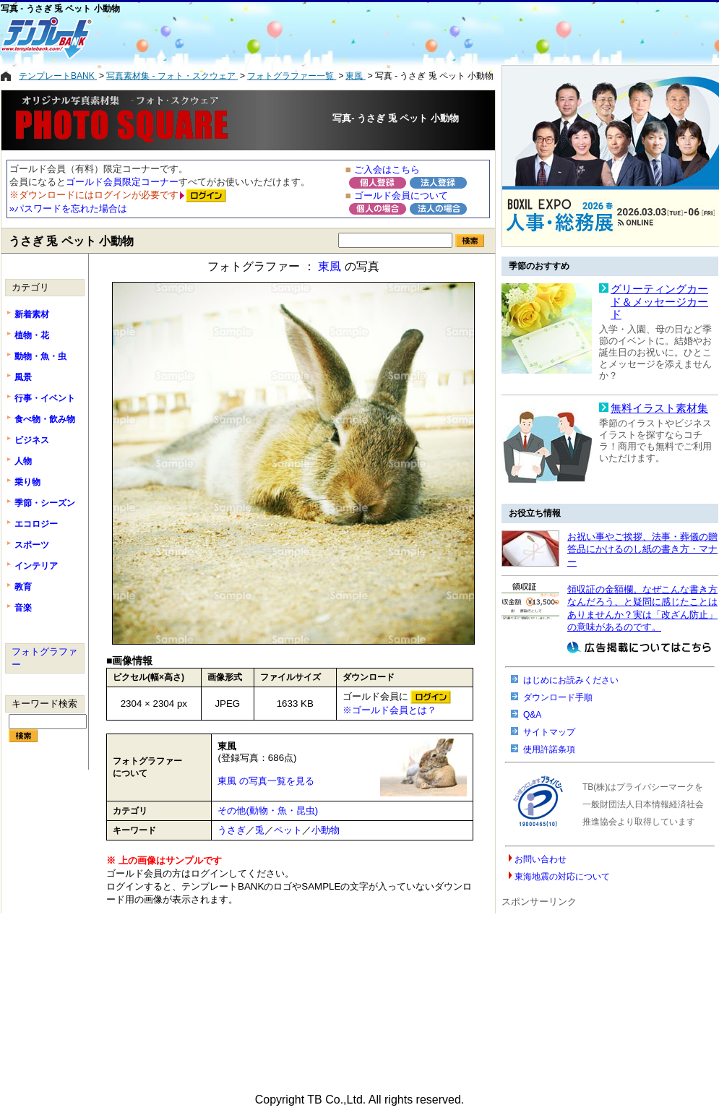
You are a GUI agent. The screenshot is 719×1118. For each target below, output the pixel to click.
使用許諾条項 (549, 749)
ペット (288, 830)
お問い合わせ (541, 859)
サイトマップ (549, 732)
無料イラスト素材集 (659, 408)
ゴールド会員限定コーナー (122, 181)
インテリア (36, 566)
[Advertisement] (301, 37)
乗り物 (27, 482)
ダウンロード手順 (558, 697)
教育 (23, 587)
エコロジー (36, 524)
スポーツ (31, 545)
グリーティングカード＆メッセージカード (659, 301)
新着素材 (31, 314)
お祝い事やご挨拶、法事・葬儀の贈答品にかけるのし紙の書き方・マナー (642, 549)
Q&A (532, 715)
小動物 (325, 830)
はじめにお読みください (571, 680)
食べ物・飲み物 (44, 419)
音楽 (23, 608)
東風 (329, 266)
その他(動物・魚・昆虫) (268, 810)
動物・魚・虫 (40, 356)
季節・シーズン (44, 503)
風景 (23, 377)
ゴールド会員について (401, 195)
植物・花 (31, 335)
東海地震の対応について (562, 877)
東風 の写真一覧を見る (266, 780)
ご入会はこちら (387, 169)
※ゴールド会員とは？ (389, 710)
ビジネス (31, 440)
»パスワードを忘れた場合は (68, 208)
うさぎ (232, 830)
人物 (23, 461)
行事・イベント (44, 398)
